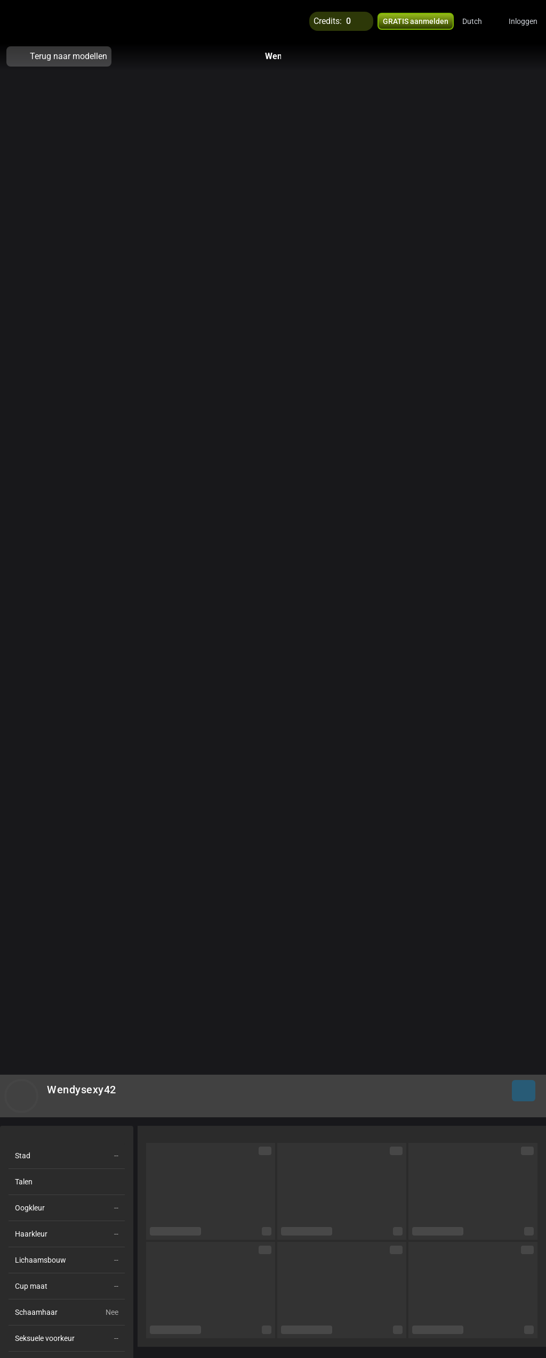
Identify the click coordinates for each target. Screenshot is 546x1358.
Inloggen (523, 21)
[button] (479, 21)
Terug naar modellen (59, 56)
